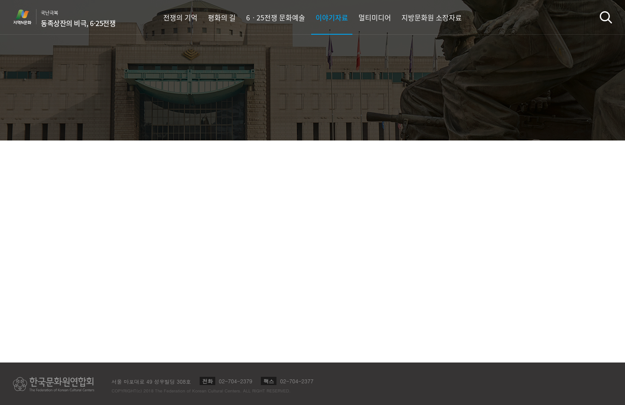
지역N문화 (27, 17)
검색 (606, 17)
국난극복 (78, 18)
